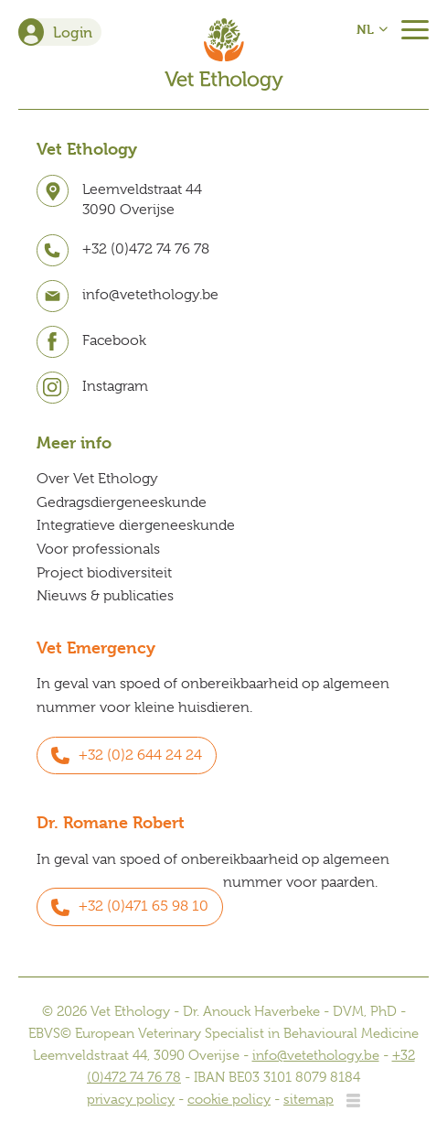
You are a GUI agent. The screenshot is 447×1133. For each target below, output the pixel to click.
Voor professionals (98, 549)
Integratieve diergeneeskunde (136, 525)
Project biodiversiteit (104, 573)
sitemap (308, 1099)
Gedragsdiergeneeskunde (122, 502)
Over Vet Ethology (97, 478)
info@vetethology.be (315, 1055)
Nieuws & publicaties (105, 596)
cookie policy (229, 1099)
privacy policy (131, 1099)
